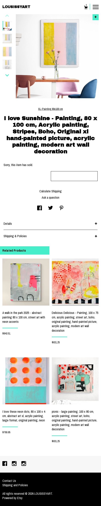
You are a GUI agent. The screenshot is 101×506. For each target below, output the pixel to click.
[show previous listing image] (7, 15)
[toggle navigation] (96, 7)
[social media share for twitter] (50, 208)
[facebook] (5, 464)
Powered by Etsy (12, 498)
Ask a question (50, 197)
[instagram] (14, 464)
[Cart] (86, 8)
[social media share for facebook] (39, 208)
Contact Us (9, 481)
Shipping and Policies (15, 485)
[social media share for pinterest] (61, 208)
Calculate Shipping (50, 191)
